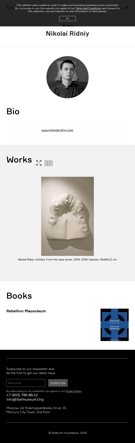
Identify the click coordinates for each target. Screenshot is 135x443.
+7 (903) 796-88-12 (22, 395)
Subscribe (58, 383)
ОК (67, 18)
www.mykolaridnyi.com (57, 130)
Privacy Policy (74, 391)
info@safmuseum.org (24, 399)
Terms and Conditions (88, 8)
